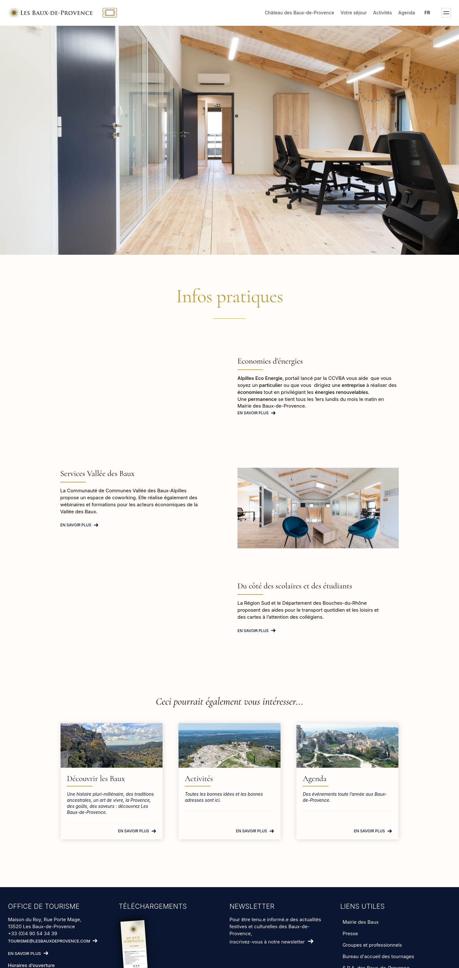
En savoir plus (253, 412)
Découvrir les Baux (96, 778)
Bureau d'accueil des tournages (378, 956)
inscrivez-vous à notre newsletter (267, 942)
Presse (350, 933)
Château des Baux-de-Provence (299, 12)
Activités (382, 12)
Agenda (406, 12)
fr (427, 12)
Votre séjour (353, 12)
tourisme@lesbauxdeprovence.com (49, 941)
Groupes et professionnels (372, 945)
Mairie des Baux (361, 922)
